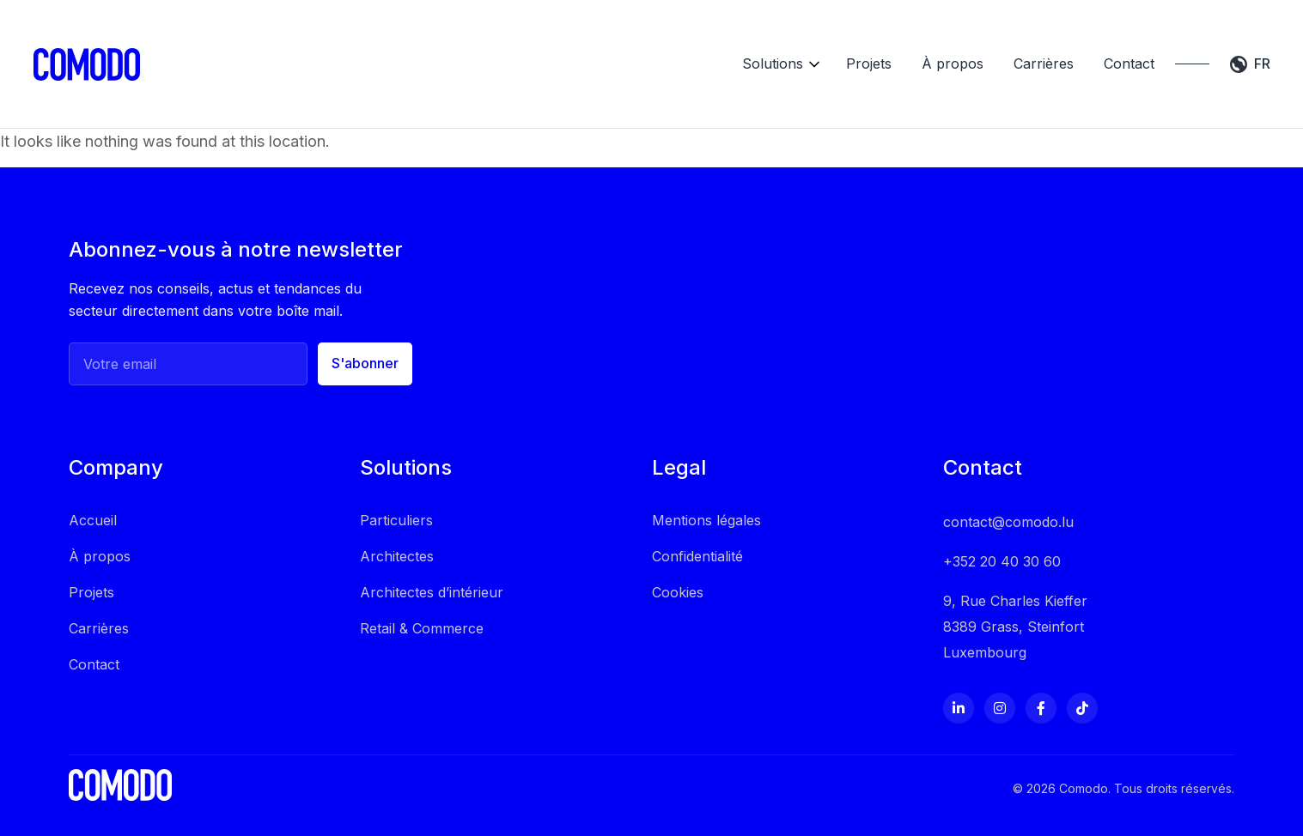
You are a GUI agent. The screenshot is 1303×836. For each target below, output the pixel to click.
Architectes (397, 528)
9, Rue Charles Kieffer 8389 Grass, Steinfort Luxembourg (1015, 599)
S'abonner (365, 336)
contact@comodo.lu (1008, 494)
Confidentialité (697, 528)
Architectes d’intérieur (431, 564)
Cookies (677, 564)
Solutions (736, 50)
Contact (1093, 50)
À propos (916, 50)
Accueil (93, 492)
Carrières (1007, 50)
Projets (832, 50)
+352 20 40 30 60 (1002, 533)
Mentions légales (706, 492)
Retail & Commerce (422, 600)
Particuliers (396, 492)
